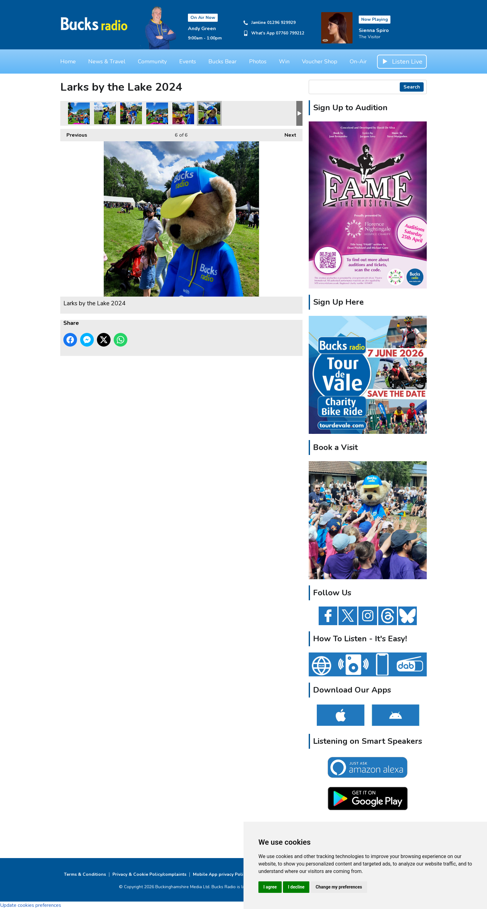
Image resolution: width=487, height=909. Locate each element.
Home (68, 61)
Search (411, 87)
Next (287, 134)
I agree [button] (270, 886)
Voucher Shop (319, 61)
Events (187, 61)
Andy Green (202, 28)
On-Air (358, 61)
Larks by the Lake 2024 (79, 113)
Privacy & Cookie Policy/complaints (149, 874)
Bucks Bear (222, 61)
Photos (257, 61)
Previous (73, 134)
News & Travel (106, 61)
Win (284, 61)
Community (152, 61)
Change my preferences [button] (339, 886)
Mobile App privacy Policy (220, 874)
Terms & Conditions (85, 874)
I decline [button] (296, 886)
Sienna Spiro (374, 30)
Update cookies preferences (30, 905)
